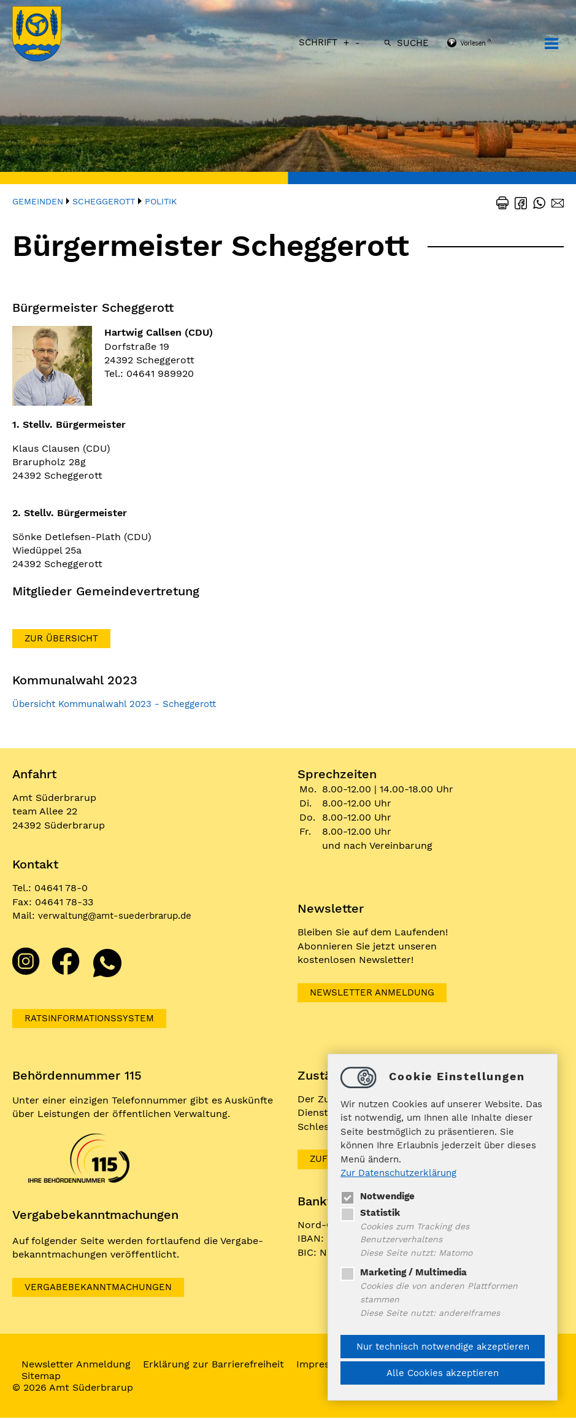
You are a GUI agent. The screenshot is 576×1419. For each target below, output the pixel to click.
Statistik (370, 1210)
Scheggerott (103, 201)
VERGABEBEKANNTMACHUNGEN (103, 1288)
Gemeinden (37, 201)
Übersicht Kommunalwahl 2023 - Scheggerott (121, 704)
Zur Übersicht (63, 638)
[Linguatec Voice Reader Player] (485, 43)
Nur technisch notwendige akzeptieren (442, 1346)
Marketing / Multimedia (403, 1271)
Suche (413, 42)
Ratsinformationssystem (94, 1018)
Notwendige (377, 1193)
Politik (161, 201)
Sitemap (44, 1377)
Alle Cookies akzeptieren (442, 1372)
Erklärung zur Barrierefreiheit (216, 1365)
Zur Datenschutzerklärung (398, 1171)
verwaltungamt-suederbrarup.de (121, 915)
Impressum (326, 1365)
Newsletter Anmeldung (376, 993)
